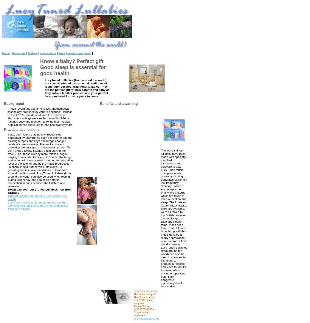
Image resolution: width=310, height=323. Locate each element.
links (62, 53)
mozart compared (79, 53)
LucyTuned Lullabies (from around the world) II (37, 202)
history (32, 53)
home (6, 53)
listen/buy (19, 53)
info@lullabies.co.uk (146, 318)
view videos (48, 53)
